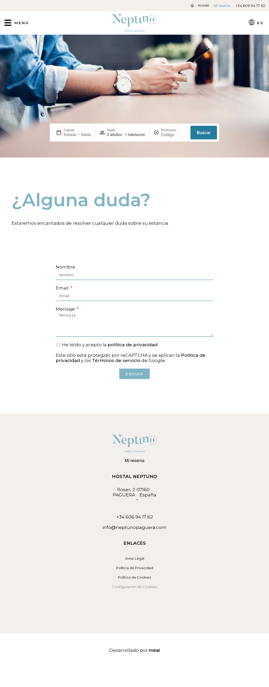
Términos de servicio (116, 360)
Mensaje (66, 309)
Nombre (65, 267)
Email (63, 288)
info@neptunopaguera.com (134, 527)
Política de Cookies (134, 577)
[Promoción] (173, 134)
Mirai (154, 650)
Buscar (204, 132)
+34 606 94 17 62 (250, 5)
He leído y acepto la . (110, 344)
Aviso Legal (134, 558)
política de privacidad (132, 344)
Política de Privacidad (134, 568)
